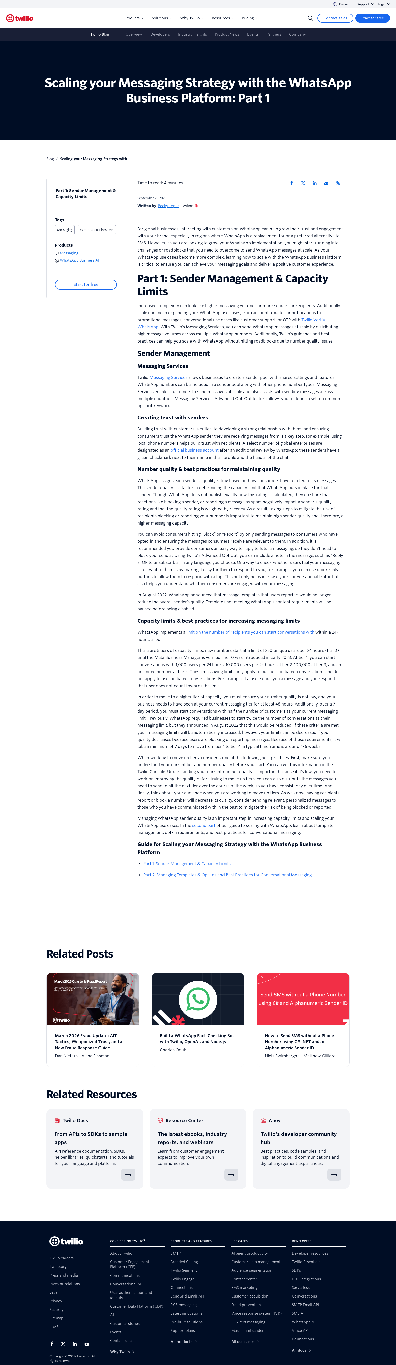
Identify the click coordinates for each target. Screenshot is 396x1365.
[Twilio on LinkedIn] (76, 1344)
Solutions (162, 18)
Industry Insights (192, 34)
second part (203, 825)
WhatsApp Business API (97, 230)
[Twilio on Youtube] (88, 1343)
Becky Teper (168, 206)
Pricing (250, 18)
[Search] (310, 18)
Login (384, 4)
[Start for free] (372, 18)
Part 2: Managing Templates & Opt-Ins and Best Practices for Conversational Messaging (227, 875)
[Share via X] (305, 183)
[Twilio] (19, 18)
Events (253, 34)
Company (297, 34)
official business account (195, 450)
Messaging (64, 230)
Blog (50, 159)
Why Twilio (192, 18)
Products (134, 18)
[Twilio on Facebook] (53, 1343)
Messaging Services (168, 377)
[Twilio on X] (65, 1344)
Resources (223, 18)
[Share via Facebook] (293, 183)
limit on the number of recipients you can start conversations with (250, 632)
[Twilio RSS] (339, 183)
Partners (274, 34)
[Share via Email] (328, 183)
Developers (160, 34)
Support (365, 4)
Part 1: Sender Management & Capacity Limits (86, 193)
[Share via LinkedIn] (316, 183)
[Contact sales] (335, 18)
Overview (134, 34)
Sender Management (173, 353)
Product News (227, 34)
